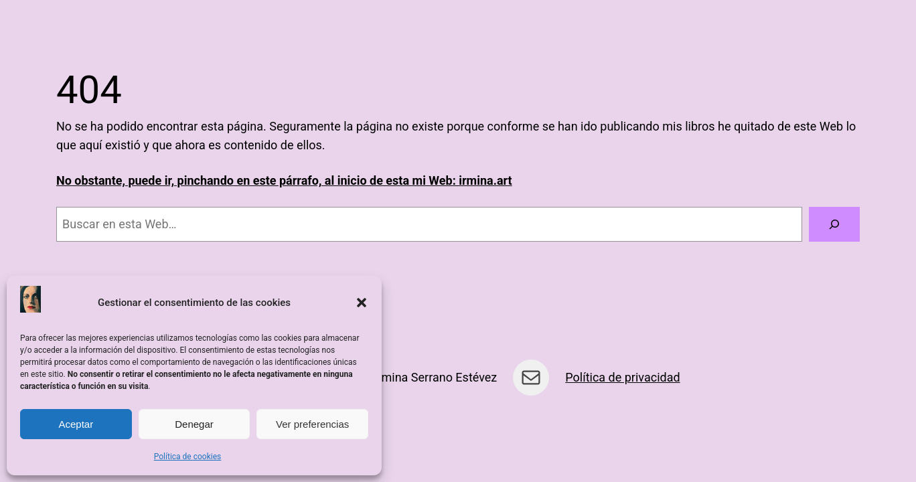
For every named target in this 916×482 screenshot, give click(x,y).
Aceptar (75, 424)
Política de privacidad (622, 377)
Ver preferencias (312, 424)
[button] (361, 302)
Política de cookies (188, 456)
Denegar (194, 424)
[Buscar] (834, 224)
